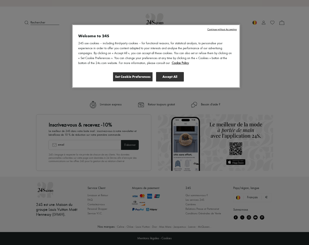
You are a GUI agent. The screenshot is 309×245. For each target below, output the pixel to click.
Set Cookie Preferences (132, 77)
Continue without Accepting (222, 29)
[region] (156, 56)
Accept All (169, 77)
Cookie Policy (180, 63)
